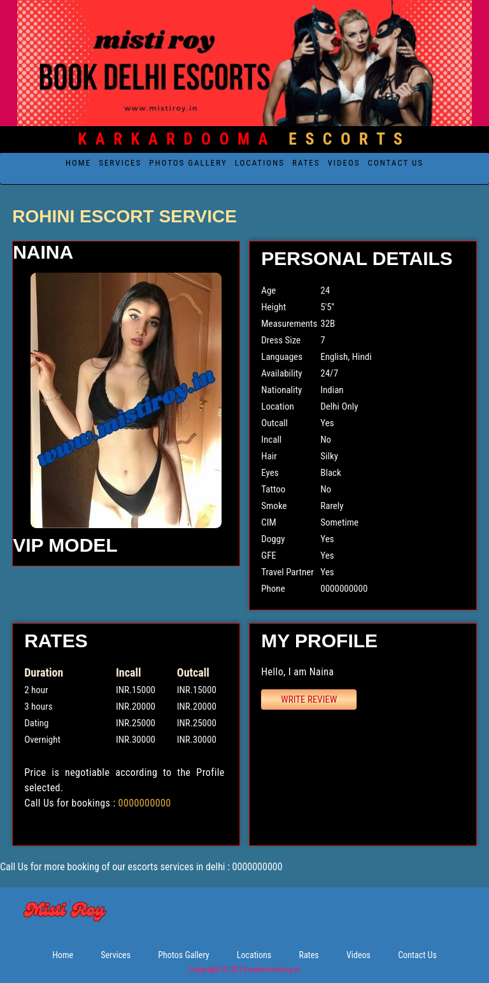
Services (120, 163)
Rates (306, 163)
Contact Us (395, 163)
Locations (260, 163)
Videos (344, 163)
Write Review (309, 699)
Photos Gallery (188, 163)
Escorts (244, 138)
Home (78, 163)
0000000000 (144, 803)
